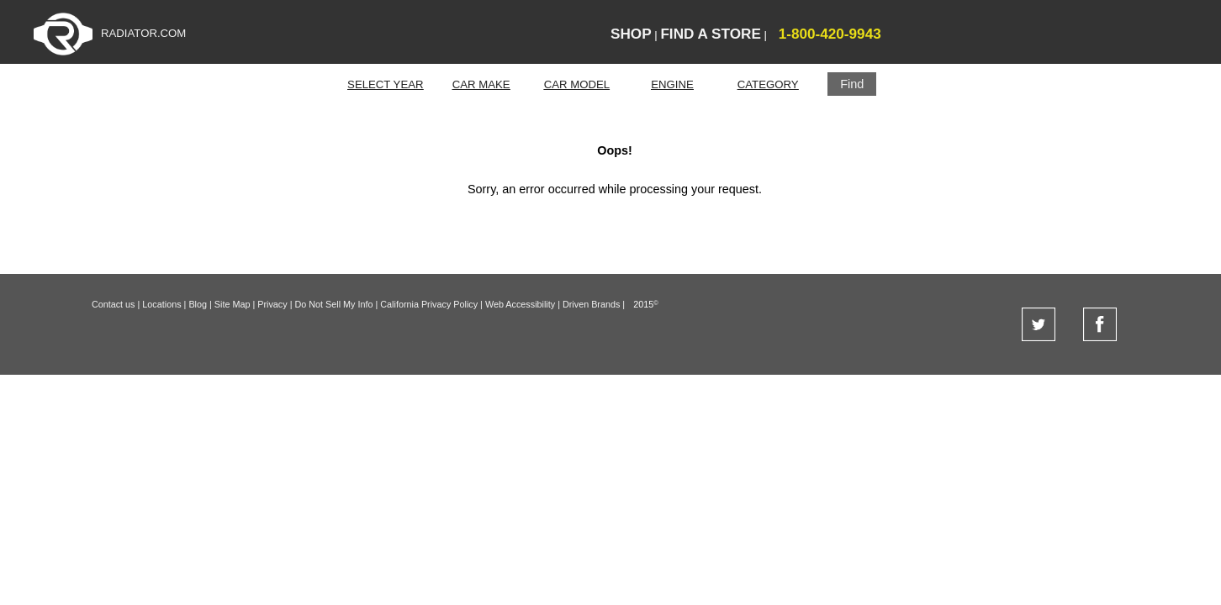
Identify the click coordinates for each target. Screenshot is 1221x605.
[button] (851, 84)
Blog (197, 304)
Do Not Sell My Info (333, 304)
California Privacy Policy (429, 304)
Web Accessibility (520, 304)
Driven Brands (591, 304)
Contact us (113, 304)
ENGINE (672, 84)
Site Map (232, 304)
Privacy (272, 304)
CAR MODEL (577, 84)
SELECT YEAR (385, 84)
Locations (161, 304)
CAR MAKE (481, 84)
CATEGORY (768, 84)
